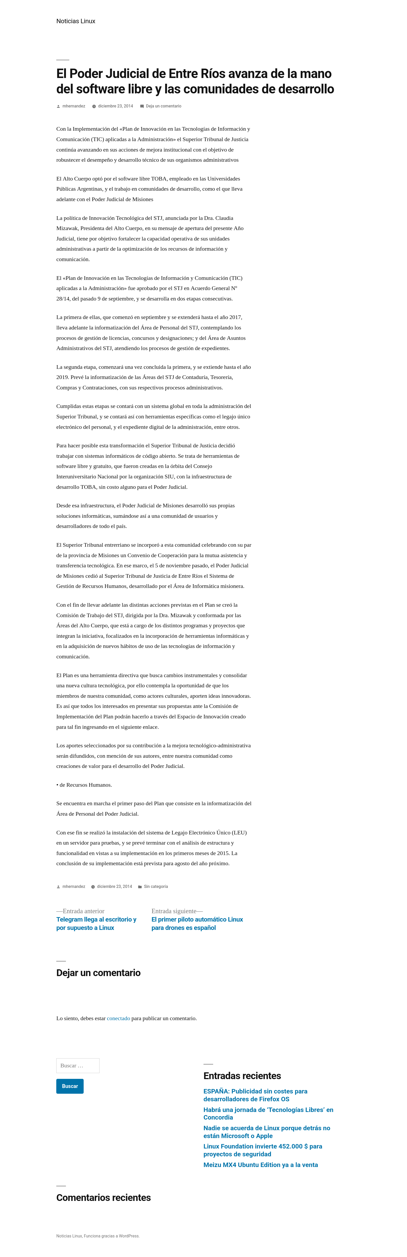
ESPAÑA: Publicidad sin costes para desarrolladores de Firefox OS (255, 1095)
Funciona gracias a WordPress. (112, 1236)
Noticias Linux (75, 21)
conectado (118, 1018)
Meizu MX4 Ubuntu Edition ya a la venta (261, 1165)
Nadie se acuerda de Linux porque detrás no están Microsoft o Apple (267, 1132)
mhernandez (74, 106)
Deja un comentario (163, 106)
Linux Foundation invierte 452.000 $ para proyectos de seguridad (263, 1150)
